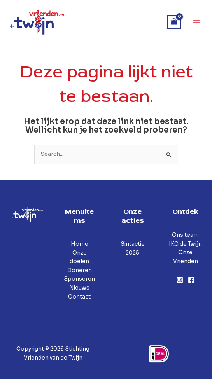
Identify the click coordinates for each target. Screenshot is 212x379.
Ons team (185, 235)
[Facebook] (191, 279)
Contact (79, 296)
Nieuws (79, 288)
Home (79, 244)
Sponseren (79, 279)
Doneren (79, 270)
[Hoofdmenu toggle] (196, 22)
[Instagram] (179, 279)
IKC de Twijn (185, 244)
